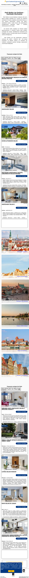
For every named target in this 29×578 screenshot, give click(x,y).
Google (2, 564)
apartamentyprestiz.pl (14, 1)
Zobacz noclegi (21, 81)
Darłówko (4, 95)
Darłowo (4, 63)
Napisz (28, 577)
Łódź (3, 489)
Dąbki (3, 126)
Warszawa (4, 425)
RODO (2, 569)
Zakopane (4, 521)
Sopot (3, 394)
